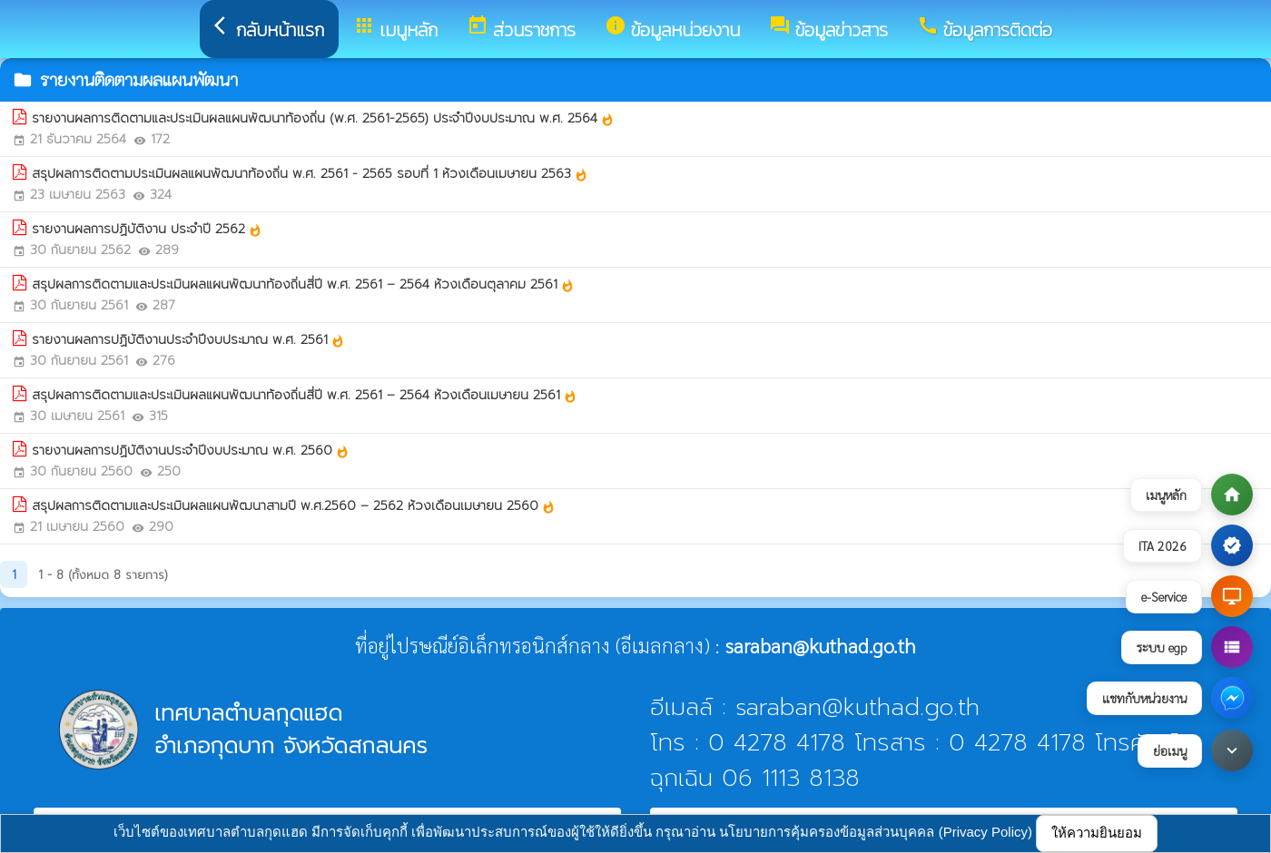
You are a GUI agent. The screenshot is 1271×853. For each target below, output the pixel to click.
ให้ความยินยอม (1096, 832)
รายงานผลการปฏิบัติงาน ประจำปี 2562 (147, 229)
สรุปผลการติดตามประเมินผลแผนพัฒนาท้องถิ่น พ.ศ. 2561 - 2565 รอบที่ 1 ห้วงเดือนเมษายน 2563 (310, 173)
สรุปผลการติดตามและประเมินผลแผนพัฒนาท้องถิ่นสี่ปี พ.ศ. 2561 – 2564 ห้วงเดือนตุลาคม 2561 (303, 284)
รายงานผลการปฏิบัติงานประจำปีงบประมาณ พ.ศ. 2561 (188, 339)
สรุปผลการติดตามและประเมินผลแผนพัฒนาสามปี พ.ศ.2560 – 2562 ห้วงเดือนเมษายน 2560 (294, 505)
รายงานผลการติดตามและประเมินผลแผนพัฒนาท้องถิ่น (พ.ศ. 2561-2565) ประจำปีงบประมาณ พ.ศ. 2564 (323, 118)
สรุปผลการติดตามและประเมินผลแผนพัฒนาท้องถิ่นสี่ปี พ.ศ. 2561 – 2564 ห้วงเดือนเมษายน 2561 (304, 395)
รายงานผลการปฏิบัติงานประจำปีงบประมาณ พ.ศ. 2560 (191, 450)
